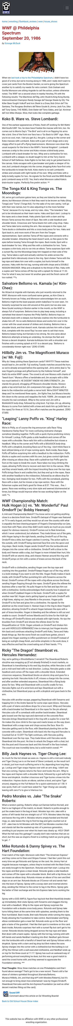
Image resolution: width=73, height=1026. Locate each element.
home (4, 21)
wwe (40, 21)
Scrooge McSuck (12, 43)
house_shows (50, 21)
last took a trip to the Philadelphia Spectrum (32, 77)
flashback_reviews (28, 21)
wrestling (13, 21)
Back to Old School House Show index (20, 1001)
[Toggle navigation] (67, 8)
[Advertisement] (36, 1011)
